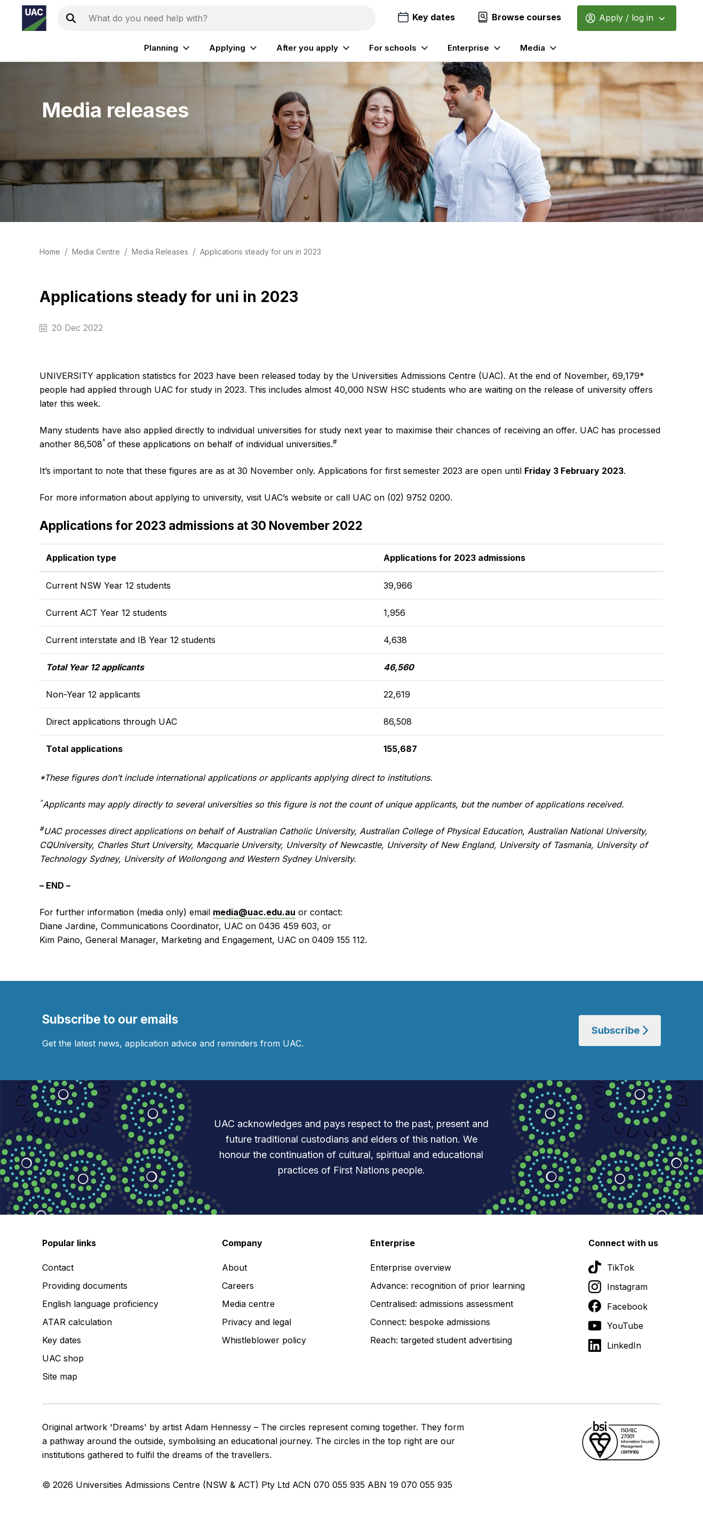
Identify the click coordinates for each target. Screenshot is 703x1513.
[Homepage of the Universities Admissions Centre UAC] (34, 18)
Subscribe (620, 1030)
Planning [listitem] (168, 48)
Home (49, 251)
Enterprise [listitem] (476, 48)
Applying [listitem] (234, 48)
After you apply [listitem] (314, 48)
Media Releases (160, 251)
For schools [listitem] (400, 48)
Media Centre (96, 251)
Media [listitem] (540, 48)
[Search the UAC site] (230, 18)
